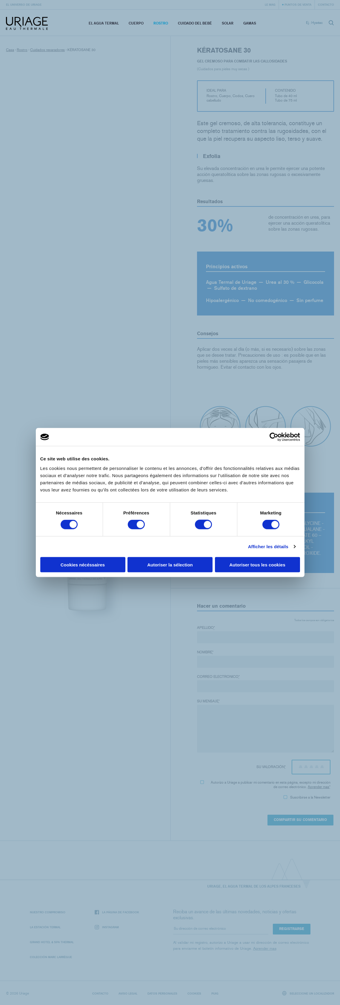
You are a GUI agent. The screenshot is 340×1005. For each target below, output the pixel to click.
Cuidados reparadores (47, 50)
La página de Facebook (117, 912)
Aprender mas (318, 787)
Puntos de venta (297, 4)
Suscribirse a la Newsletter (307, 797)
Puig (215, 993)
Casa (10, 50)
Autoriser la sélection (170, 564)
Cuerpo (136, 23)
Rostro (160, 23)
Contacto (326, 4)
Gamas (249, 23)
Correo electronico (218, 677)
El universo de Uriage (23, 4)
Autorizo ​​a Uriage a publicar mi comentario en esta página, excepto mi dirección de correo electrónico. (265, 784)
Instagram (107, 927)
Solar (227, 23)
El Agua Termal (104, 23)
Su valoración (271, 767)
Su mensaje (208, 701)
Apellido (206, 628)
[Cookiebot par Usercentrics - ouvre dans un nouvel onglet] (274, 437)
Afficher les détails (268, 546)
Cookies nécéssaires (83, 564)
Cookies (194, 993)
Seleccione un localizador (308, 993)
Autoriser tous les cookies (257, 564)
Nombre (205, 652)
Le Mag (270, 4)
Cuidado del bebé (195, 23)
